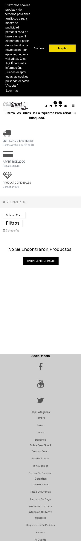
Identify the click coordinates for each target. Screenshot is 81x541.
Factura (40, 530)
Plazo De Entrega (40, 489)
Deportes (40, 437)
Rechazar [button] (40, 48)
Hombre (40, 415)
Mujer (40, 422)
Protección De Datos (41, 504)
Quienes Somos (41, 448)
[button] (14, 213)
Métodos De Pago (40, 496)
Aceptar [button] (62, 48)
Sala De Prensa (40, 456)
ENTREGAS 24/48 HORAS (18, 138)
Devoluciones (40, 482)
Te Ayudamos (40, 463)
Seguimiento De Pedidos (40, 522)
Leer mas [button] (12, 90)
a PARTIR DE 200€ (14, 159)
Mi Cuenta (40, 537)
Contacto (40, 515)
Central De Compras (40, 470)
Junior (40, 430)
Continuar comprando (41, 258)
